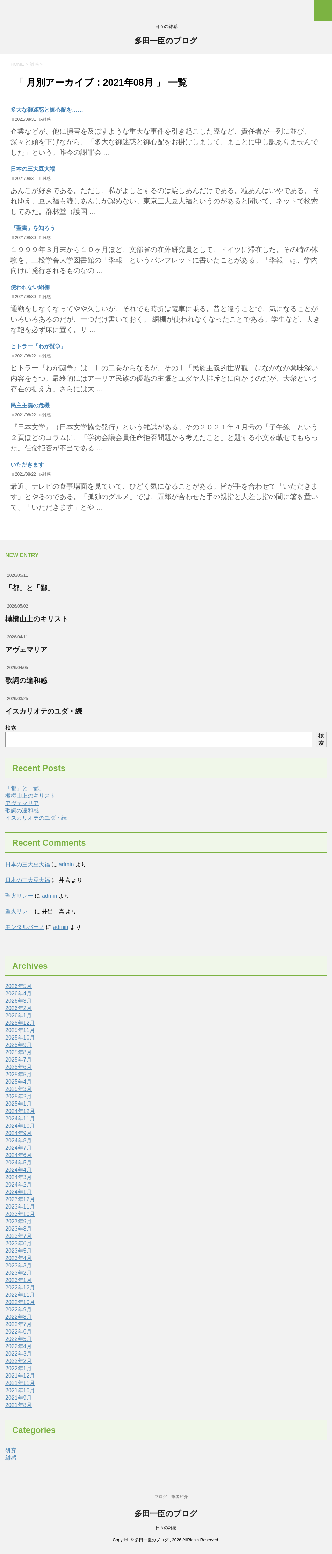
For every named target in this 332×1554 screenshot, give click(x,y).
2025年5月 (18, 1074)
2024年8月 (18, 1140)
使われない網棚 (30, 287)
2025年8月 (18, 1052)
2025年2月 (18, 1096)
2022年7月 (18, 1324)
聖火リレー (19, 896)
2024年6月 (18, 1155)
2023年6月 (18, 1243)
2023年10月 (20, 1214)
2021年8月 (18, 1405)
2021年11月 (20, 1383)
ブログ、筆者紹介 (171, 1496)
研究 (10, 1450)
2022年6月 (18, 1332)
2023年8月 (18, 1229)
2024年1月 (18, 1192)
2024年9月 (18, 1133)
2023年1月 (18, 1280)
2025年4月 (18, 1082)
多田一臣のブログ (166, 41)
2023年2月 (18, 1273)
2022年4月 (18, 1346)
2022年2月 (18, 1361)
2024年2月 (18, 1185)
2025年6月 (18, 1067)
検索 (10, 728)
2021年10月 (20, 1390)
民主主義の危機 (30, 405)
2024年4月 (18, 1170)
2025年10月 (20, 1038)
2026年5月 (18, 986)
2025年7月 (18, 1060)
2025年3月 (18, 1089)
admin (66, 864)
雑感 (46, 119)
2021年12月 (20, 1376)
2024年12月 (20, 1111)
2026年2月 (18, 1008)
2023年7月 (18, 1236)
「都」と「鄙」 (29, 588)
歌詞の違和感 (26, 680)
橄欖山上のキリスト (36, 619)
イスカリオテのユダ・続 (43, 711)
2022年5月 (18, 1339)
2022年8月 (18, 1317)
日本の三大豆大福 (32, 169)
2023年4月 (18, 1258)
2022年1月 (18, 1368)
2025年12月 (20, 1023)
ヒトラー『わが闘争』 (38, 346)
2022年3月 (18, 1354)
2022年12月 (20, 1287)
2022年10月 (20, 1302)
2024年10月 (20, 1126)
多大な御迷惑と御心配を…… (46, 110)
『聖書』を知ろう (32, 228)
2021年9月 (18, 1398)
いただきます (27, 465)
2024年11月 (20, 1118)
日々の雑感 (166, 1527)
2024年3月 (18, 1177)
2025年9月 (18, 1045)
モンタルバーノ (24, 927)
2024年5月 (18, 1163)
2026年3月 (18, 1001)
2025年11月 (20, 1030)
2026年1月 (18, 1015)
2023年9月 (18, 1221)
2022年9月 (18, 1309)
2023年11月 (20, 1207)
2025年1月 (18, 1104)
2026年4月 (18, 993)
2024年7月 (18, 1148)
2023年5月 (18, 1251)
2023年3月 (18, 1265)
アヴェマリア (26, 649)
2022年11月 (20, 1295)
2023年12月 (20, 1199)
